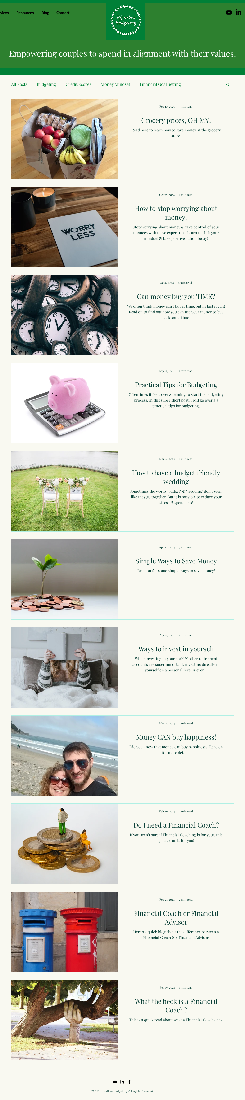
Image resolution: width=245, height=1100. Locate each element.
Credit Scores (78, 84)
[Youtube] (228, 12)
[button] (228, 85)
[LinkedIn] (238, 12)
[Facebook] (129, 1082)
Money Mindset (115, 84)
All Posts (19, 84)
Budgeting (46, 84)
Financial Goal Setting (160, 84)
